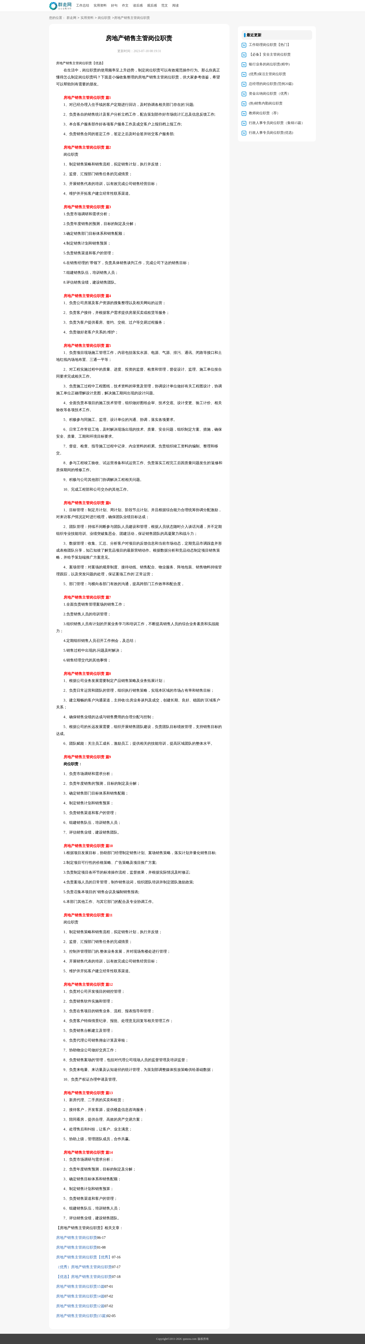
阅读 (175, 5)
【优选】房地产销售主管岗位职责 (84, 1277)
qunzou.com (189, 1339)
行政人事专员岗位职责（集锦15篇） (277, 123)
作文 (125, 5)
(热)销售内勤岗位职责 (266, 103)
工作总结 (82, 5)
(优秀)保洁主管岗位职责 (267, 74)
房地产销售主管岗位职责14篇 (80, 1296)
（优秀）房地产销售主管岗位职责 (84, 1267)
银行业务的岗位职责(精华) (269, 64)
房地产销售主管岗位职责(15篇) (81, 1316)
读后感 (138, 5)
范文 (164, 5)
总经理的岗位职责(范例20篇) (271, 84)
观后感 (152, 5)
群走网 (71, 18)
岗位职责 (104, 18)
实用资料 (100, 5)
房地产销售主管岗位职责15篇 (80, 1286)
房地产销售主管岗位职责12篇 (80, 1306)
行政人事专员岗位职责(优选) (271, 132)
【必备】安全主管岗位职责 (270, 54)
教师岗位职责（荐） (264, 113)
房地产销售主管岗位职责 (76, 1238)
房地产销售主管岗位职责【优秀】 (84, 1257)
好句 (114, 5)
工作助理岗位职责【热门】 (270, 45)
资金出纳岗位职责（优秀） (270, 93)
